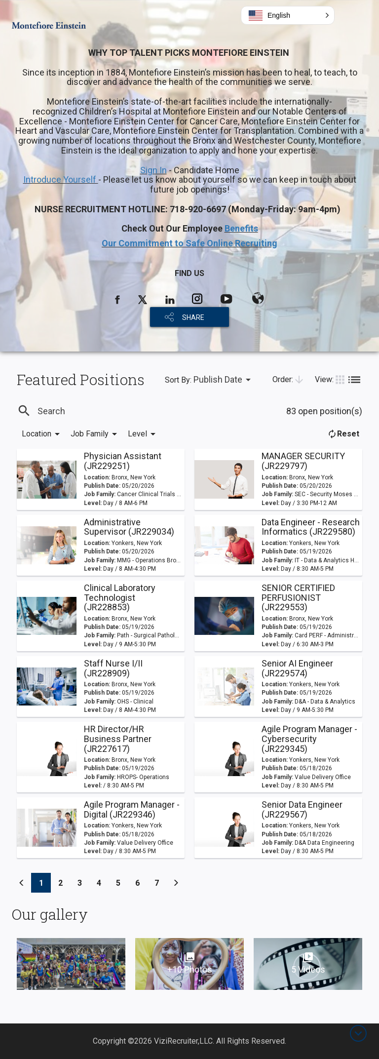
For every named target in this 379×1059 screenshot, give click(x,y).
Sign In (153, 170)
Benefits (241, 228)
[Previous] (22, 883)
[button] (287, 15)
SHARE (193, 317)
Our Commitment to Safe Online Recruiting (189, 243)
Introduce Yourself (60, 179)
